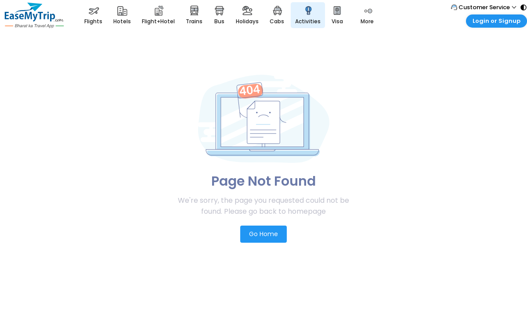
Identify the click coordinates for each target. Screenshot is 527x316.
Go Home (263, 234)
